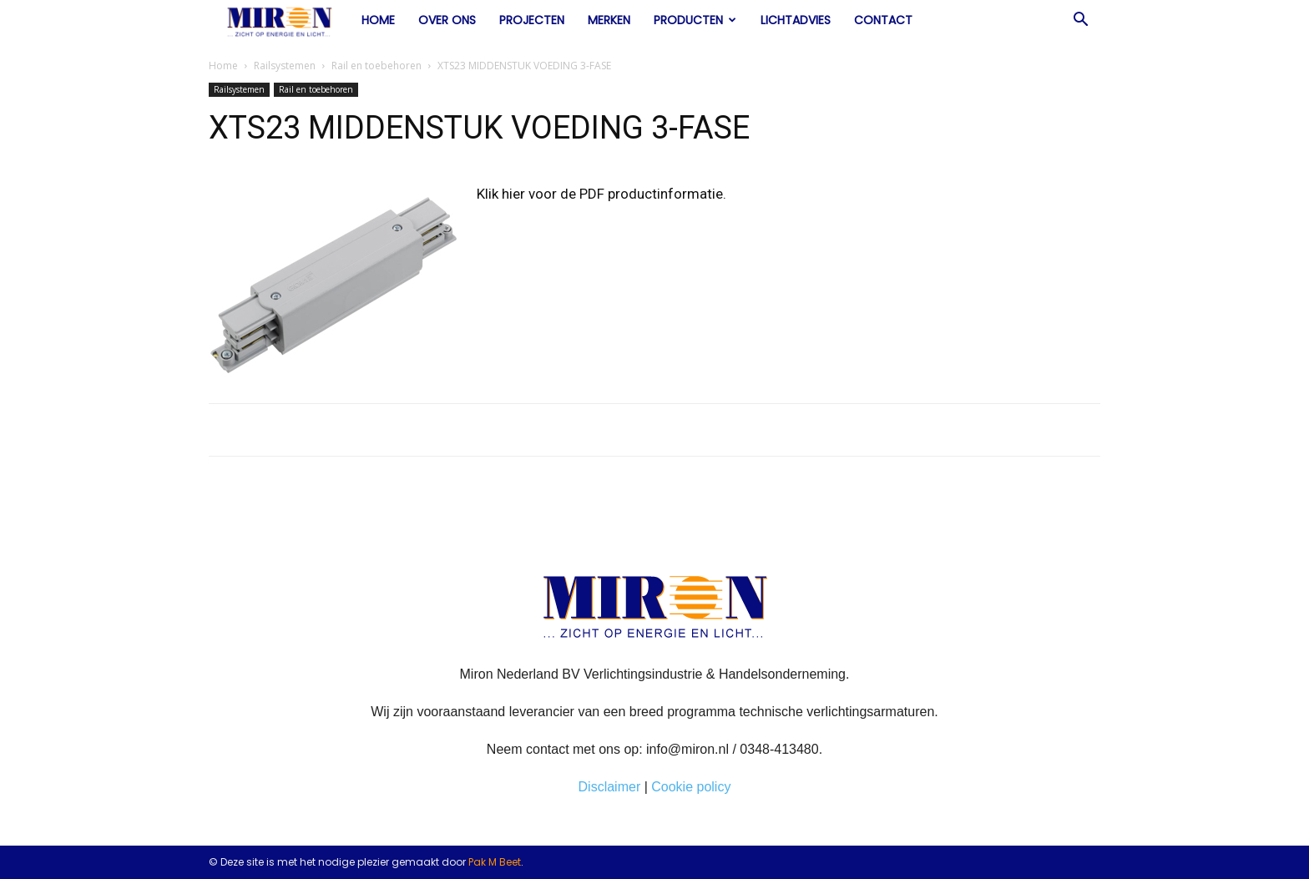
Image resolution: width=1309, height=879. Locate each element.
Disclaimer (610, 787)
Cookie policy (690, 787)
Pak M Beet (494, 862)
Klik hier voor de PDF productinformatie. (601, 193)
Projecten (531, 20)
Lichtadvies (796, 20)
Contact (883, 20)
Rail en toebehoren (376, 65)
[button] (1080, 21)
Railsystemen (285, 65)
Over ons (447, 20)
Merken (609, 20)
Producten (695, 20)
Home (378, 20)
